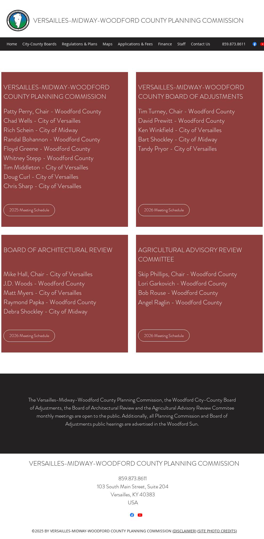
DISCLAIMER (184, 530)
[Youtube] (140, 515)
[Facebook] (254, 44)
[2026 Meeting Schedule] (164, 210)
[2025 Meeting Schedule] (29, 210)
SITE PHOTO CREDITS (217, 530)
